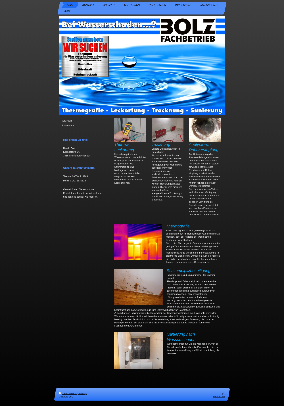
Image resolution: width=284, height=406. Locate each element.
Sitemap (82, 393)
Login (222, 393)
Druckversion (68, 393)
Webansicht (219, 396)
